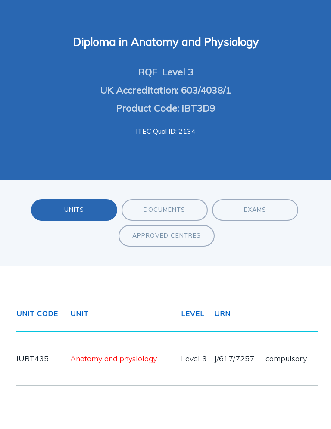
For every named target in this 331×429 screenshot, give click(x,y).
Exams (255, 209)
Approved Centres (166, 235)
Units (74, 209)
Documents (164, 209)
